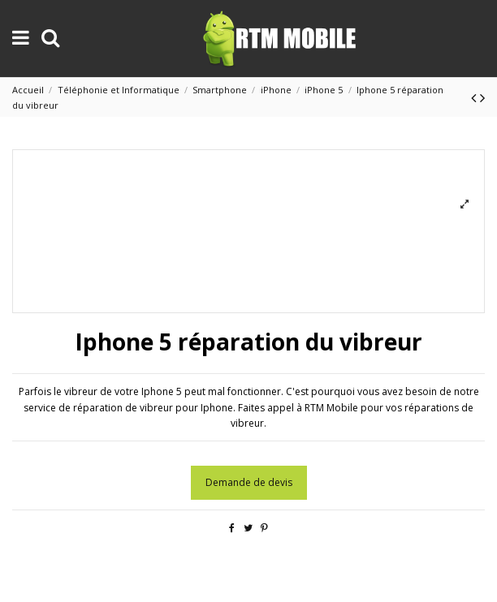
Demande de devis (248, 482)
